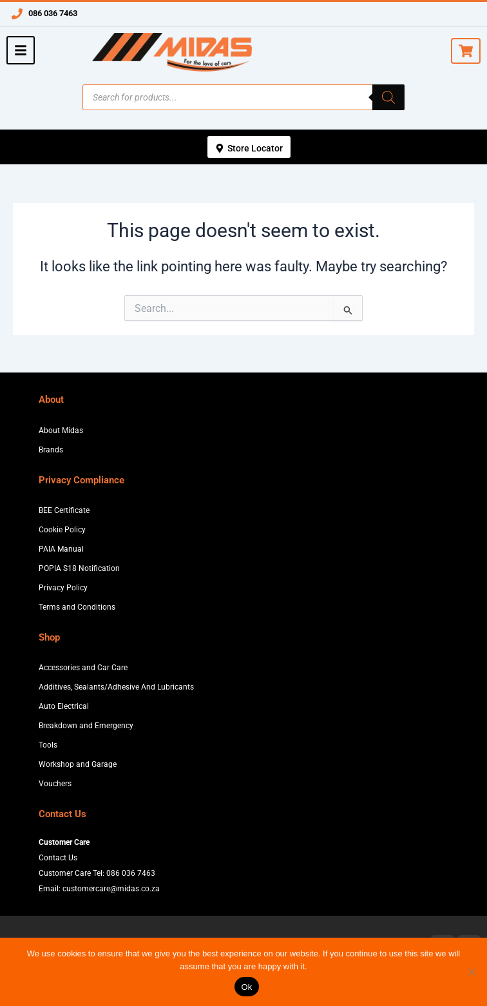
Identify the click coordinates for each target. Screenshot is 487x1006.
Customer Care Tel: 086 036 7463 (97, 873)
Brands (51, 449)
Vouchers (55, 783)
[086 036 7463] (17, 13)
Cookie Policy (62, 529)
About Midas (61, 430)
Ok (246, 987)
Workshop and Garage (78, 764)
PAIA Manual (61, 549)
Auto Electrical (64, 706)
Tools (48, 745)
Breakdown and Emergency (86, 725)
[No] (470, 971)
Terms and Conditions (77, 607)
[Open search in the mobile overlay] (243, 97)
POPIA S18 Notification (79, 568)
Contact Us (58, 857)
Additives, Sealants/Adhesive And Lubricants (116, 687)
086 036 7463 (52, 13)
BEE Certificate (64, 510)
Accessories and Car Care (83, 667)
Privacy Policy (63, 587)
